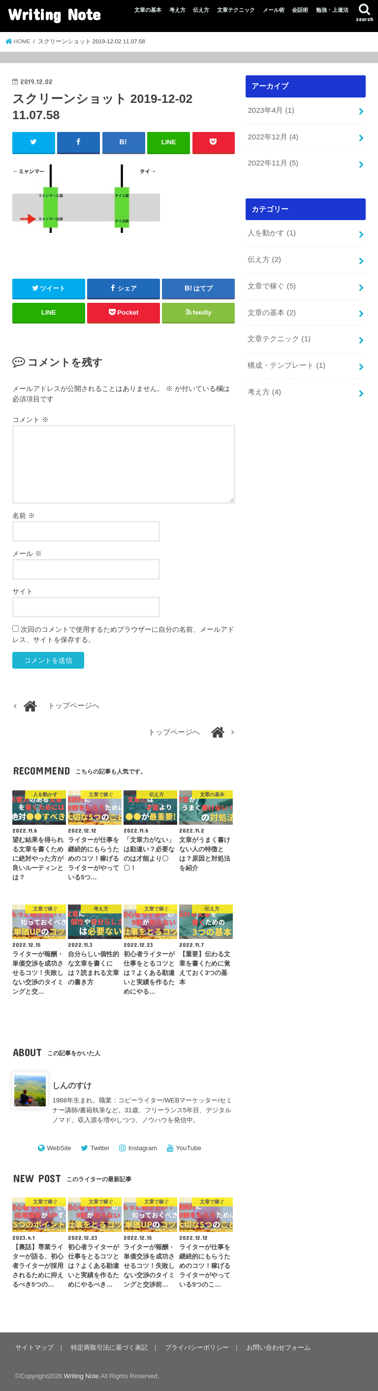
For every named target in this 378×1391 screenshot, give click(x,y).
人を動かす (271, 231)
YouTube (188, 1147)
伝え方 (201, 10)
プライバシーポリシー (196, 1347)
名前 (23, 515)
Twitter (100, 1147)
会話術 (300, 10)
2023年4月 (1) (270, 110)
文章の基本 (147, 10)
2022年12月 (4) (273, 136)
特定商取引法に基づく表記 (108, 1347)
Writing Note (54, 14)
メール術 (273, 10)
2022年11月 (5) (273, 162)
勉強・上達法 (332, 10)
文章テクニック (236, 10)
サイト (22, 591)
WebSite (59, 1147)
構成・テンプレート (286, 361)
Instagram (143, 1147)
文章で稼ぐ (271, 284)
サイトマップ (34, 1347)
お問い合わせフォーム (277, 1347)
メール (27, 553)
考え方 (177, 10)
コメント (30, 419)
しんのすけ (72, 1085)
